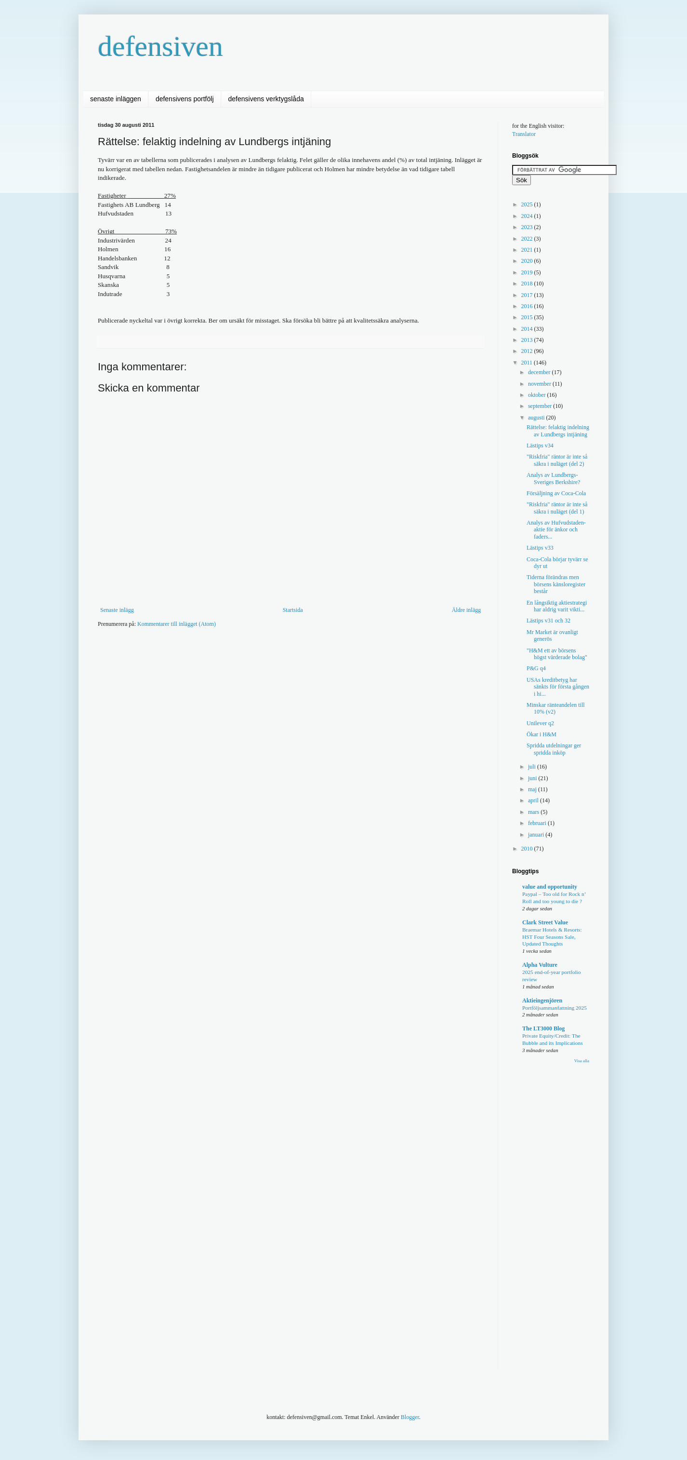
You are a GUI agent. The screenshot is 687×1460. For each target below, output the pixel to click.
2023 (527, 227)
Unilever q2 (540, 723)
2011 (527, 362)
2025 (527, 204)
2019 (527, 272)
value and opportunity (549, 886)
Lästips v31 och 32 (548, 620)
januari (536, 834)
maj (533, 789)
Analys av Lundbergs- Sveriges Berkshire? (553, 478)
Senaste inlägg (117, 610)
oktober (537, 395)
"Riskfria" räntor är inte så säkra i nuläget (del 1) (557, 507)
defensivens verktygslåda (266, 99)
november (540, 383)
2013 (527, 340)
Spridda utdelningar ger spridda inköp (554, 749)
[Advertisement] (273, 664)
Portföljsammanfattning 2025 (554, 1008)
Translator (524, 134)
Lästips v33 (540, 547)
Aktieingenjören (542, 1000)
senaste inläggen (115, 99)
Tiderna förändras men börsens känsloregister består (556, 584)
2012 (527, 351)
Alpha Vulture (539, 964)
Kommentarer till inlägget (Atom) (176, 624)
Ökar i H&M (541, 734)
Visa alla (581, 1060)
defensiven (160, 46)
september (540, 406)
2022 (527, 238)
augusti (537, 417)
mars (534, 812)
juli (532, 766)
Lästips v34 (540, 445)
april (534, 800)
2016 (527, 306)
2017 (527, 295)
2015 (527, 317)
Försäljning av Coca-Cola (556, 493)
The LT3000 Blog (543, 1028)
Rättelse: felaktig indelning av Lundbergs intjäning (558, 430)
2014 (527, 328)
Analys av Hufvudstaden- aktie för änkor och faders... (556, 529)
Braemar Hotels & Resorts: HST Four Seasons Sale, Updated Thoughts (552, 937)
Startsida (293, 610)
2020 (527, 260)
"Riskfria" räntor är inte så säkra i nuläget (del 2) (557, 460)
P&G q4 (536, 668)
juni (533, 778)
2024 (527, 216)
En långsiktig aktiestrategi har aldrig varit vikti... (557, 606)
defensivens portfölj (185, 99)
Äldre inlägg (466, 610)
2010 (527, 848)
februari (538, 823)
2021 (527, 249)
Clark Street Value (545, 922)
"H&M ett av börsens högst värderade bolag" (557, 654)
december (540, 372)
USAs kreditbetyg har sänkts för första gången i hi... (558, 686)
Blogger (410, 1417)
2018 (527, 283)
